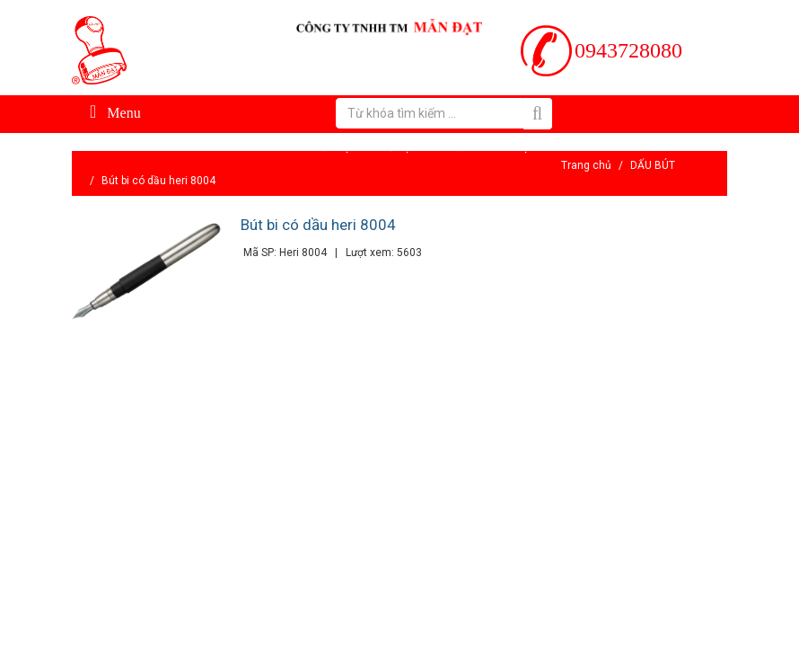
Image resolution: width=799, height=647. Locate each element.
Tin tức (451, 147)
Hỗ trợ (395, 147)
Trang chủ (586, 165)
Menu (115, 111)
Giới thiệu (332, 147)
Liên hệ (510, 147)
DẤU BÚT (652, 165)
